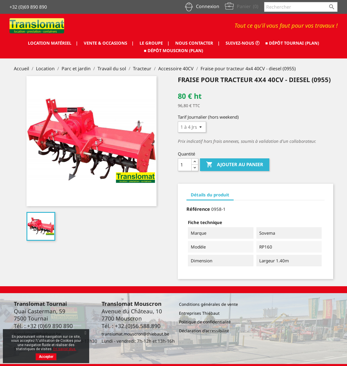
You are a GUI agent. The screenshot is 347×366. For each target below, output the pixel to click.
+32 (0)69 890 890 (28, 7)
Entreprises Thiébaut (199, 313)
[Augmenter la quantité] (194, 161)
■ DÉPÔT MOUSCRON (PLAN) (206, 50)
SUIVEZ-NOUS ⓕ (280, 43)
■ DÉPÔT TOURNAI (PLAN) (138, 50)
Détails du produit (210, 195)
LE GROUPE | (185, 43)
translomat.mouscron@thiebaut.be (135, 334)
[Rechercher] (301, 7)
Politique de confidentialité (205, 322)
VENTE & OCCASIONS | (136, 43)
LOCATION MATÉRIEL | (75, 43)
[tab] (210, 194)
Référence (198, 209)
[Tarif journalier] (192, 127)
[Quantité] (185, 164)
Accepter (46, 357)
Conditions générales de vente (208, 304)
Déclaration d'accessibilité (204, 330)
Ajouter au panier (234, 164)
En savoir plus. (64, 349)
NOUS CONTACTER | (231, 43)
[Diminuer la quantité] (194, 167)
